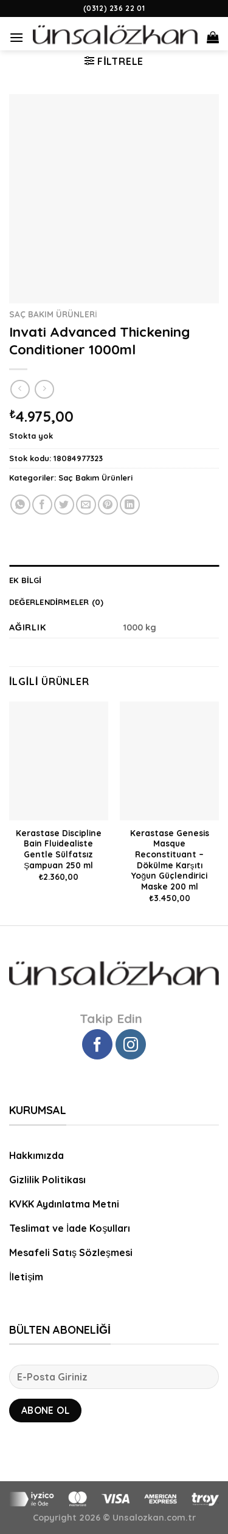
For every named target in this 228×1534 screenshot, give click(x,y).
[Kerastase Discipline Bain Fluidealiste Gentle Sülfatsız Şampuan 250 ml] (58, 760)
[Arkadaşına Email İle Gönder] (86, 505)
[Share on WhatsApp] (20, 505)
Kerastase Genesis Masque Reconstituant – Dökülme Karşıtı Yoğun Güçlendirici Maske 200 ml (169, 859)
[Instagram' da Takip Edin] (131, 1044)
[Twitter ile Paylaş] (64, 505)
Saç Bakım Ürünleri (53, 314)
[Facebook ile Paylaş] (42, 505)
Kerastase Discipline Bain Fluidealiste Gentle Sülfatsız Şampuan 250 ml (59, 849)
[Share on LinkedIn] (130, 505)
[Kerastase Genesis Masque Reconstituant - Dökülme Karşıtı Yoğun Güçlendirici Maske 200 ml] (169, 760)
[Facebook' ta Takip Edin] (97, 1044)
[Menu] (16, 32)
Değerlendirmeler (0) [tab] (56, 602)
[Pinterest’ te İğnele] (108, 505)
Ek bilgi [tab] (25, 580)
